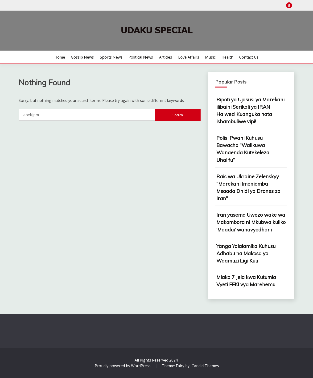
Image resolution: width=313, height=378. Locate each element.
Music (210, 57)
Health (227, 57)
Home (59, 57)
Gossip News (82, 57)
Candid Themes (205, 365)
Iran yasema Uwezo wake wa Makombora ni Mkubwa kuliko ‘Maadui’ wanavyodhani (251, 222)
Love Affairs (188, 57)
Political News (140, 57)
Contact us (249, 57)
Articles (165, 57)
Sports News (111, 57)
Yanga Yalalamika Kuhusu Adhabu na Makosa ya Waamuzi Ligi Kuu (246, 253)
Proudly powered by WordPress (123, 365)
